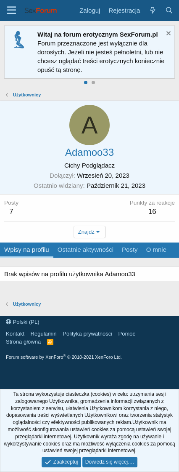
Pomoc (126, 334)
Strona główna (23, 342)
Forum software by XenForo (64, 357)
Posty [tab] (130, 249)
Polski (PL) (22, 322)
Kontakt (15, 334)
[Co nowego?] (152, 10)
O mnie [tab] (156, 249)
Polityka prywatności (87, 334)
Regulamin (44, 334)
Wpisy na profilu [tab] (26, 249)
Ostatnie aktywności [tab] (85, 249)
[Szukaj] (169, 10)
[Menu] (11, 10)
